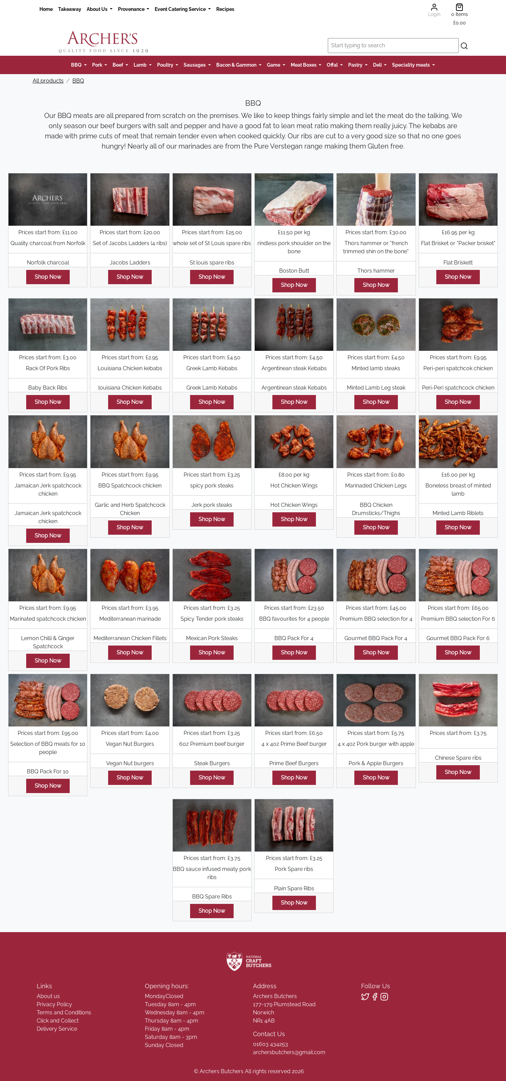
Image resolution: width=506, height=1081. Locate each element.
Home (46, 9)
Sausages (195, 65)
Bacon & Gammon (236, 65)
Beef (118, 65)
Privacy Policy (54, 1004)
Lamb (141, 65)
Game (274, 65)
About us (48, 996)
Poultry (165, 65)
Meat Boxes (304, 65)
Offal (333, 65)
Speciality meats (411, 65)
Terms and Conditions (64, 1012)
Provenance (132, 9)
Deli (378, 65)
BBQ (77, 65)
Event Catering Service (181, 9)
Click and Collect (58, 1020)
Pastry (356, 65)
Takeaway (69, 9)
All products (48, 81)
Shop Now (48, 277)
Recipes (225, 9)
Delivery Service (57, 1029)
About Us (97, 9)
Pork (97, 65)
